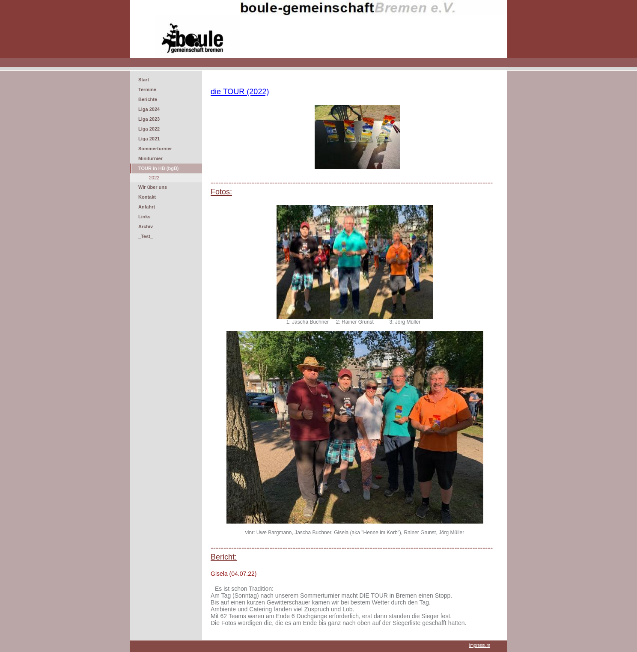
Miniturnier (150, 158)
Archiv (145, 226)
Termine (147, 89)
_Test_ (145, 236)
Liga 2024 (149, 109)
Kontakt (147, 196)
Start (143, 79)
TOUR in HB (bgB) (158, 168)
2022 (154, 177)
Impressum (479, 645)
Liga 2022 (149, 128)
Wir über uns (152, 187)
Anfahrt (146, 206)
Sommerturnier (155, 148)
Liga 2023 (149, 119)
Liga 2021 (149, 138)
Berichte (147, 99)
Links (144, 216)
